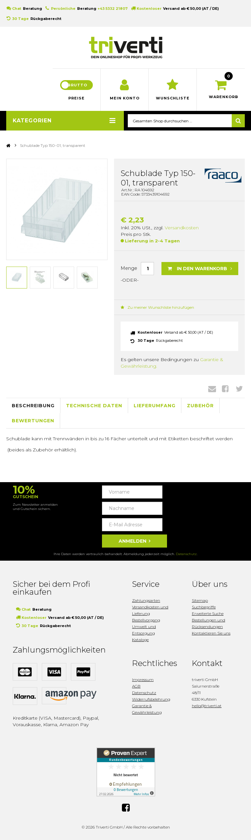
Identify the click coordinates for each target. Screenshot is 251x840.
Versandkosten (182, 228)
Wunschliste (173, 98)
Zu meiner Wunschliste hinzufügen (157, 307)
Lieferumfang (155, 406)
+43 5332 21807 (112, 8)
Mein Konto (125, 98)
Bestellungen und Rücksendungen (208, 623)
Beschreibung (33, 406)
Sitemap (200, 600)
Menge (129, 268)
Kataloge (140, 639)
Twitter (239, 389)
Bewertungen (33, 421)
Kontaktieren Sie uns (211, 633)
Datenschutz (186, 554)
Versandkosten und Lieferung (150, 610)
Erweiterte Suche (208, 613)
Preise (76, 98)
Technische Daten (94, 406)
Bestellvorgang (146, 620)
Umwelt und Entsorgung (144, 630)
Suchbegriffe (204, 606)
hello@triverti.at (207, 705)
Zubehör (200, 406)
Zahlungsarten (146, 600)
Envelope (212, 389)
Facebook (225, 389)
